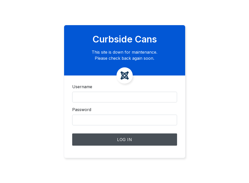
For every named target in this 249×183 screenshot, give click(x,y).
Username (82, 86)
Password (81, 109)
